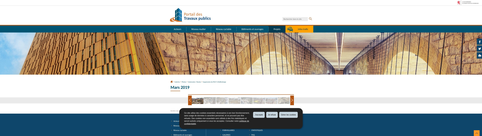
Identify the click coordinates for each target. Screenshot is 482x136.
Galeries (177, 82)
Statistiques (257, 130)
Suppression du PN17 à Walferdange (214, 82)
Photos (184, 82)
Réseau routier (198, 29)
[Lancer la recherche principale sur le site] (310, 19)
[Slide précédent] (190, 100)
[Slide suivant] (292, 100)
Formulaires (228, 130)
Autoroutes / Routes (194, 82)
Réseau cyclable (223, 29)
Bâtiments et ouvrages (252, 29)
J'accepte (259, 115)
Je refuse (272, 115)
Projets (277, 29)
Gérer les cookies (288, 115)
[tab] (198, 100)
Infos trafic (303, 29)
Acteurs (177, 29)
